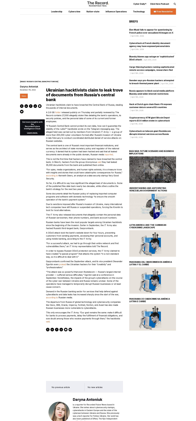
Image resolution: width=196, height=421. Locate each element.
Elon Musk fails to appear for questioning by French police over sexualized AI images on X (151, 32)
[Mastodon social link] (50, 416)
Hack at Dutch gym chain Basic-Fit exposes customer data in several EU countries (150, 107)
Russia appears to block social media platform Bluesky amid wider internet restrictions (151, 94)
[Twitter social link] (34, 416)
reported (109, 148)
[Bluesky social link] (56, 416)
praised (62, 258)
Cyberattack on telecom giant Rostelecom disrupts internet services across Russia (150, 134)
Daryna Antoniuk (29, 81)
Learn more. (32, 127)
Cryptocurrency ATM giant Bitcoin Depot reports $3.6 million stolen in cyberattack (149, 120)
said (99, 156)
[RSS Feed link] (61, 416)
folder (58, 106)
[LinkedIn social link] (39, 416)
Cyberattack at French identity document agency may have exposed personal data (149, 46)
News (24, 90)
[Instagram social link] (45, 416)
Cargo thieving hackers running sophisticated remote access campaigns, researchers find (151, 70)
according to (52, 170)
